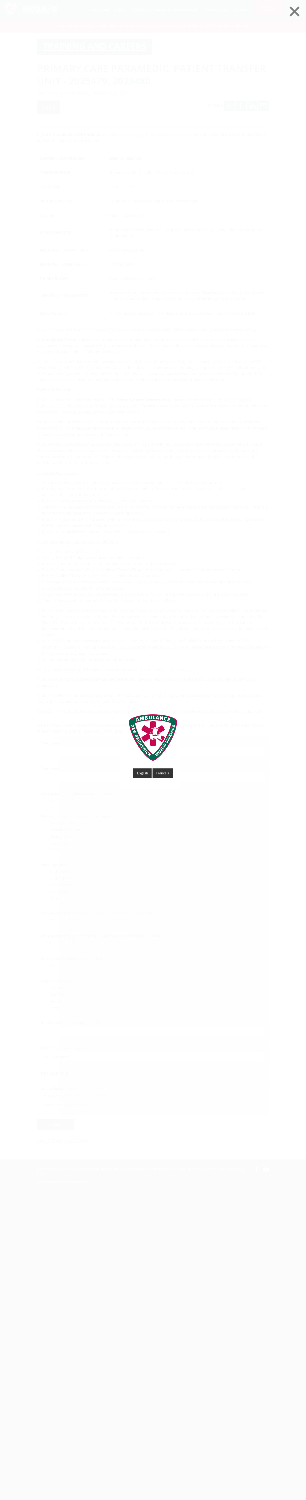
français (162, 773)
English (142, 773)
